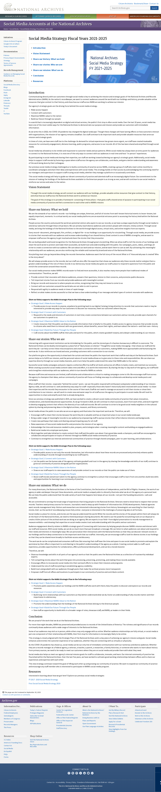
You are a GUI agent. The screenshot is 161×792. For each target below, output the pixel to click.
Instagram (7, 98)
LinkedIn (7, 100)
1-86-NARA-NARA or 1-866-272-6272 (80, 788)
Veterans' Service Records (48, 16)
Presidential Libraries (64, 725)
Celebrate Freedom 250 (143, 721)
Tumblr (6, 108)
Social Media (14, 29)
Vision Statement (41, 53)
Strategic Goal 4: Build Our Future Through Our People (53, 330)
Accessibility (60, 782)
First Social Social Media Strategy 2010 (44, 683)
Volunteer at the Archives (144, 719)
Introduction (39, 47)
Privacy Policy (71, 782)
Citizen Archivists (126, 3)
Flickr (6, 92)
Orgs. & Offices (63, 706)
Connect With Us (80, 769)
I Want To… (114, 706)
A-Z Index (7, 740)
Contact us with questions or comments (16, 695)
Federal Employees (11, 713)
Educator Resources (80, 16)
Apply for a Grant (115, 721)
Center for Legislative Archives (64, 711)
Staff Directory (61, 728)
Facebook (7, 90)
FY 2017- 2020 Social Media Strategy (43, 679)
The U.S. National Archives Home (33, 7)
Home (6, 29)
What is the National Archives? (93, 710)
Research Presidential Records (117, 725)
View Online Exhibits (116, 719)
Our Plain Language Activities (93, 726)
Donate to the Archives (143, 713)
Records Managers (11, 724)
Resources (38, 81)
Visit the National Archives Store (39, 741)
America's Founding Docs (13, 743)
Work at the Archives (142, 716)
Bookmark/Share (141, 3)
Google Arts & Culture (11, 44)
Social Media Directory (12, 85)
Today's (39, 710)
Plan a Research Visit (116, 713)
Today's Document (10, 46)
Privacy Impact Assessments (14, 58)
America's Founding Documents (145, 16)
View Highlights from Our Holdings (118, 730)
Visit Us (112, 16)
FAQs (6, 754)
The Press (7, 727)
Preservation (8, 721)
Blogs (6, 87)
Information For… (12, 706)
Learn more (139, 788)
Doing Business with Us (90, 718)
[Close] (158, 769)
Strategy (7, 60)
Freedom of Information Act (87, 782)
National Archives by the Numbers (91, 714)
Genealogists (9, 716)
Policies (6, 55)
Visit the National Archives (118, 716)
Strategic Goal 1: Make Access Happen (46, 303)
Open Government (89, 723)
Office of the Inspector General (64, 722)
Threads (7, 106)
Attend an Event (140, 710)
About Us (86, 706)
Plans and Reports (89, 721)
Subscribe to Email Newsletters (36, 717)
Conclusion (38, 75)
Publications (36, 706)
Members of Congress (12, 719)
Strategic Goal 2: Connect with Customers (48, 312)
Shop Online (36, 736)
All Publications (35, 723)
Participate (140, 706)
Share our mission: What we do (48, 70)
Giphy (6, 95)
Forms (6, 757)
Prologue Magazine (37, 713)
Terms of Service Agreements (10, 64)
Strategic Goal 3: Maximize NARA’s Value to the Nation (53, 321)
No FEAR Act (102, 782)
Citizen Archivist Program (13, 41)
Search (154, 8)
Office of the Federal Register (67, 718)
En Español (8, 751)
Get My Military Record (117, 710)
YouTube (7, 114)
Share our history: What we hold (48, 59)
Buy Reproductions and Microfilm (38, 745)
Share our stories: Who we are (47, 64)
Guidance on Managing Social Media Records (14, 75)
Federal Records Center (65, 715)
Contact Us (154, 3)
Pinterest (7, 103)
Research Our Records (16, 16)
